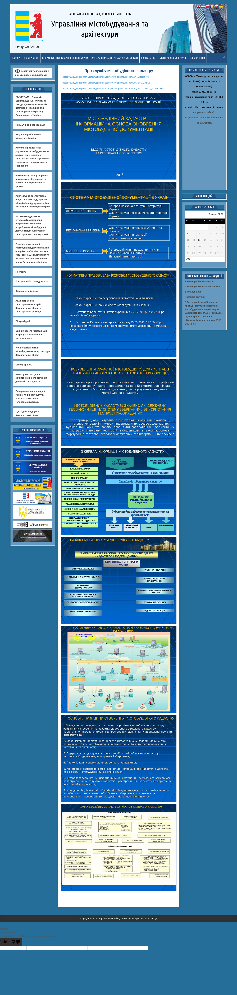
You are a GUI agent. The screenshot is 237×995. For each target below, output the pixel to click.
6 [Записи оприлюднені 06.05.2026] (199, 233)
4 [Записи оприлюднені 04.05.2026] (188, 233)
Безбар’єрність (23, 364)
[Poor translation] (15, 942)
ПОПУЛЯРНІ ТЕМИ (197, 57)
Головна (16, 57)
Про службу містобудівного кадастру (118, 70)
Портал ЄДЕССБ (148, 57)
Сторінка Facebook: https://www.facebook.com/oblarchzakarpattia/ (204, 117)
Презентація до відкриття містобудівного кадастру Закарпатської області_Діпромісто (105, 77)
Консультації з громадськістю (31, 281)
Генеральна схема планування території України (65, 57)
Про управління (31, 57)
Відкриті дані (22, 321)
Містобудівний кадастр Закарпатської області (115, 57)
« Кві (188, 259)
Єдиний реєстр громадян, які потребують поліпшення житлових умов (31, 334)
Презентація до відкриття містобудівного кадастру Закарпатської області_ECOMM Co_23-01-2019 (112, 88)
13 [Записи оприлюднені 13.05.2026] (199, 240)
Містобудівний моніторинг (173, 57)
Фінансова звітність (26, 291)
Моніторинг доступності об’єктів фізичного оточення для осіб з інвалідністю (31, 378)
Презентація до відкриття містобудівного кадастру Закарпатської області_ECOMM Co (105, 82)
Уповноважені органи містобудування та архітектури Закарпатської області (32, 351)
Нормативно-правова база (30, 125)
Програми (20, 271)
